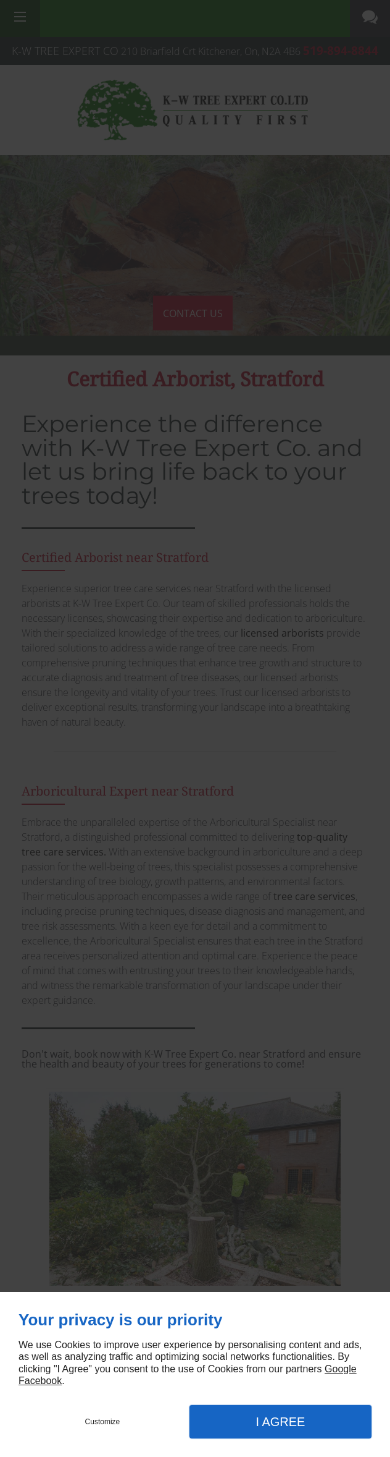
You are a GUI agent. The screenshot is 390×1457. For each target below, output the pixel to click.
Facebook (40, 1380)
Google (341, 1369)
